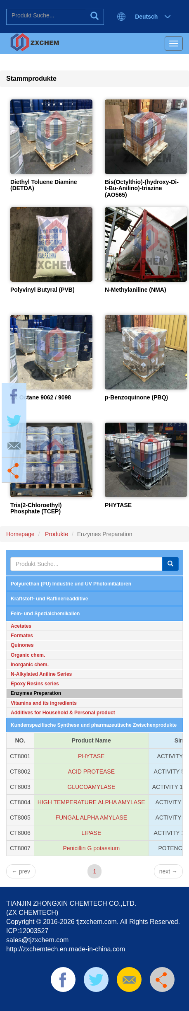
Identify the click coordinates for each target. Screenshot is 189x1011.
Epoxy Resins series (35, 684)
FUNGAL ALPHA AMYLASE (91, 817)
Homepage (20, 534)
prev (21, 871)
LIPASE (91, 833)
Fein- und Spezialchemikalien (45, 614)
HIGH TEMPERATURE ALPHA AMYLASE (91, 802)
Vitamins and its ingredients (44, 703)
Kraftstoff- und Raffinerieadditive (49, 599)
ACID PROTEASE (91, 771)
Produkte (55, 534)
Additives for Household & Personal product (63, 713)
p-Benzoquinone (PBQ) (136, 397)
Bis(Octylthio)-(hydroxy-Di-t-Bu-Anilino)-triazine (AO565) (142, 188)
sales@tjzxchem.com (37, 939)
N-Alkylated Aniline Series (41, 674)
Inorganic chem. (30, 665)
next (168, 871)
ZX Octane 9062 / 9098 (40, 397)
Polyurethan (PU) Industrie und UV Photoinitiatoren (71, 584)
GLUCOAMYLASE (91, 787)
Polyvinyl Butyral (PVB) (42, 289)
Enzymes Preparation (36, 693)
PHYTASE (118, 505)
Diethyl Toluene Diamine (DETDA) (43, 185)
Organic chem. (28, 655)
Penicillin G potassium (91, 848)
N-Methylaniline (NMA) (135, 289)
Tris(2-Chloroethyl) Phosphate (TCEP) (35, 508)
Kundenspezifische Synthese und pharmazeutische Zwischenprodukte (94, 725)
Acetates (21, 626)
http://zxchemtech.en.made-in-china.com (65, 949)
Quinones (22, 645)
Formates (22, 636)
